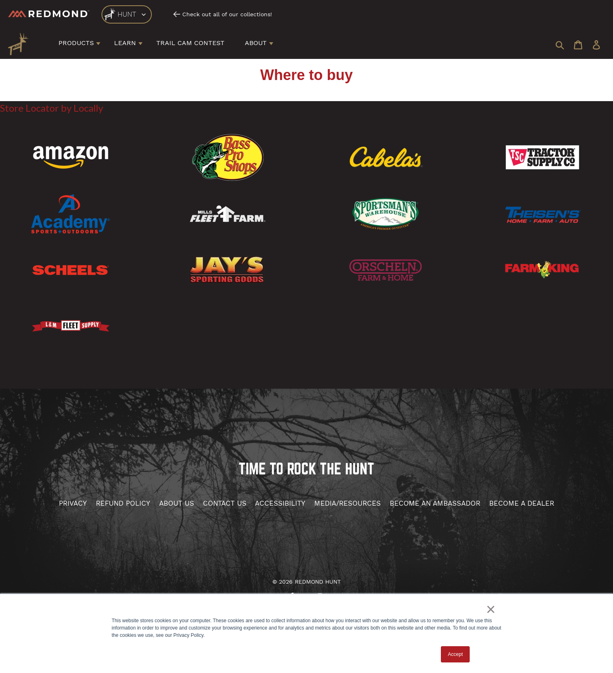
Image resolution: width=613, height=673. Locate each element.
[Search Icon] (559, 46)
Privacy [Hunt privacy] (73, 503)
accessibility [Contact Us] (280, 503)
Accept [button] (455, 654)
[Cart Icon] (578, 46)
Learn (125, 43)
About (256, 43)
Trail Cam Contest (190, 43)
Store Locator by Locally (51, 108)
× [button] (490, 609)
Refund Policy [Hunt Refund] (123, 503)
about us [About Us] (176, 503)
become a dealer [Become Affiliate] (521, 503)
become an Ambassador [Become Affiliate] (435, 503)
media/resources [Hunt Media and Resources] (347, 503)
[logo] (126, 14)
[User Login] (596, 46)
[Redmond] (48, 14)
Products (76, 43)
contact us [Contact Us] (224, 503)
